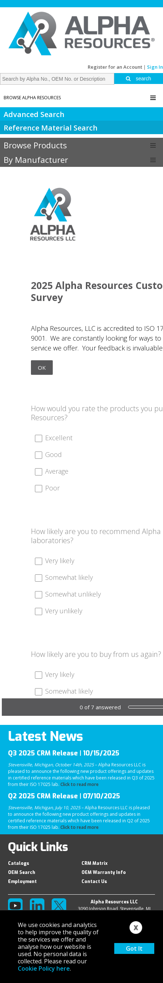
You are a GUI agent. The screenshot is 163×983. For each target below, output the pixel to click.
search (138, 78)
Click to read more (79, 784)
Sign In (155, 67)
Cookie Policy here (44, 968)
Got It (134, 948)
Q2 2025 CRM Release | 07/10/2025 (64, 796)
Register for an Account (115, 67)
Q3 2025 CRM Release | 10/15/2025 (63, 753)
